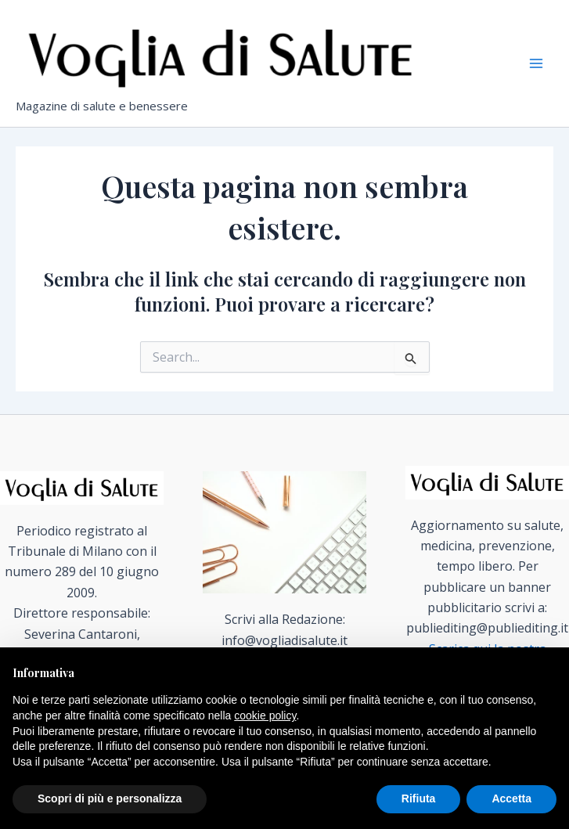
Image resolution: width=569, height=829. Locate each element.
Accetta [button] (511, 798)
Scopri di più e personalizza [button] (110, 798)
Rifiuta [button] (419, 798)
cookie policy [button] (265, 715)
